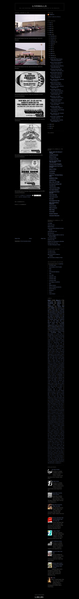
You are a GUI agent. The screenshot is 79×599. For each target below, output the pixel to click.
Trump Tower (50, 458)
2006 (50, 124)
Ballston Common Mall (52, 377)
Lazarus (53, 429)
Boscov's (62, 326)
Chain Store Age (53, 194)
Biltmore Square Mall (53, 322)
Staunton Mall (50, 452)
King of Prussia (61, 331)
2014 (50, 22)
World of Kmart (52, 157)
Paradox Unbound (53, 213)
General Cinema (60, 419)
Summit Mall (61, 452)
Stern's (54, 374)
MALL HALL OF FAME (54, 182)
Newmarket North (55, 438)
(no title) (53, 577)
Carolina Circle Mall (52, 380)
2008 (50, 32)
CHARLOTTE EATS (53, 155)
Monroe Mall (50, 371)
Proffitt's (56, 346)
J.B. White (58, 352)
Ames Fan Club (51, 225)
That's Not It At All (53, 196)
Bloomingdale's (51, 333)
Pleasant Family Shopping (55, 164)
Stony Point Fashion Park (59, 397)
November (52, 38)
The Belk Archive (51, 251)
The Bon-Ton (58, 454)
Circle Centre (53, 367)
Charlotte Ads (52, 185)
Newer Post (17, 238)
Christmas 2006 (52, 280)
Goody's (61, 384)
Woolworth (60, 375)
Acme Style (52, 211)
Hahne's (61, 386)
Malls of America (53, 207)
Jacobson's (50, 428)
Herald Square (52, 331)
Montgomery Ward (51, 390)
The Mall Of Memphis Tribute (54, 244)
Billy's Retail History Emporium (54, 203)
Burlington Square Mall (52, 349)
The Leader (50, 457)
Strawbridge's (60, 374)
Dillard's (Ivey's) (52, 285)
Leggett (52, 307)
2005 (50, 126)
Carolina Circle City (53, 158)
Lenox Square (57, 354)
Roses (53, 394)
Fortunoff (51, 384)
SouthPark (61, 263)
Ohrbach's (61, 441)
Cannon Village (50, 406)
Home (30, 238)
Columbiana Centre (55, 412)
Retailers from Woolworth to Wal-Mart (56, 241)
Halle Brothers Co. (51, 423)
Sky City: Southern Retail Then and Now (55, 161)
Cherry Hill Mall (60, 407)
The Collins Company (53, 399)
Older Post (43, 238)
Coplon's (61, 412)
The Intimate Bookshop (58, 455)
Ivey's (49, 304)
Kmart (49, 429)
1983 (50, 273)
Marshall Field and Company (57, 355)
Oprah (49, 442)
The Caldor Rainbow (54, 189)
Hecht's (59, 302)
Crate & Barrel (52, 293)
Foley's (62, 383)
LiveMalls (39, 6)
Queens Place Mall (51, 448)
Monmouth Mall (52, 328)
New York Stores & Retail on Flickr (55, 257)
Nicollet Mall (62, 438)
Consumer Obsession (54, 215)
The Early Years (52, 265)
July (51, 45)
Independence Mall (58, 342)
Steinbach (55, 452)
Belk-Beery (55, 365)
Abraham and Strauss (53, 364)
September (52, 41)
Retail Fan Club (51, 239)
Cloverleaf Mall (53, 410)
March (51, 53)
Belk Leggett (54, 378)
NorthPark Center (52, 439)
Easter (53, 351)
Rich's (56, 371)
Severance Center (51, 451)
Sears (50, 292)
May (51, 49)
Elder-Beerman (54, 416)
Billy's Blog (52, 209)
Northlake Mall (50, 346)
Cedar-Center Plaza (51, 407)
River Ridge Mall (57, 320)
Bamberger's (59, 348)
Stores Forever (52, 205)
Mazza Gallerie (59, 345)
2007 (50, 34)
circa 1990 (51, 275)
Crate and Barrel (51, 413)
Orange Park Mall (55, 442)
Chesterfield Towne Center (58, 329)
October (52, 40)
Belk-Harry (61, 378)
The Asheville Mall (51, 454)
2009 (50, 30)
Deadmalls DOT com (52, 231)
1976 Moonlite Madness (54, 271)
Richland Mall (58, 448)
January (52, 57)
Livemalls (51, 14)
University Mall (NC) (52, 375)
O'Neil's (56, 441)
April (51, 51)
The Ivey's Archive (52, 252)
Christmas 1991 (52, 278)
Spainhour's (50, 397)
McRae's (50, 432)
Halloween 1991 (52, 276)
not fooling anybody (52, 238)
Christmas (60, 307)
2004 (50, 128)
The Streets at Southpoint (53, 315)
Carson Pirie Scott (59, 406)
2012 (50, 24)
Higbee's (53, 425)
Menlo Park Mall (59, 370)
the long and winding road (55, 184)
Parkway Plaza (51, 445)
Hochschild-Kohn (55, 426)
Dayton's (54, 415)
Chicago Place (50, 409)
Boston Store (60, 403)
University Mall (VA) (59, 458)
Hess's (52, 352)
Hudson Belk (55, 310)
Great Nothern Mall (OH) (53, 422)
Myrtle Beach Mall (56, 435)
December (52, 36)
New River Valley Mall (52, 357)
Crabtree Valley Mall (52, 309)
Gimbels (56, 384)
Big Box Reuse (51, 226)
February (52, 55)
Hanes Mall (61, 306)
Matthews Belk (51, 370)
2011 (50, 26)
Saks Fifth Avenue (60, 317)
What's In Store (52, 169)
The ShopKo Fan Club (54, 200)
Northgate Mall (60, 439)
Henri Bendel (58, 423)
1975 (50, 270)
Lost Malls (50, 223)
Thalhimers (50, 306)
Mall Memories (51, 233)
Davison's (49, 415)
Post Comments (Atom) (26, 241)
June (51, 47)
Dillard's (59, 303)
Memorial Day (56, 432)
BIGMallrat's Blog (53, 178)
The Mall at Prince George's (58, 457)
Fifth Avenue (56, 341)
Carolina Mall (50, 339)
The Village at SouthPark (54, 282)
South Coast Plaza (57, 396)
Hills (53, 368)
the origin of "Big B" (56, 531)
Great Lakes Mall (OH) (52, 386)
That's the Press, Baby (54, 187)
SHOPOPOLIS (52, 180)
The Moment (52, 171)
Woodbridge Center (56, 332)
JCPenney (50, 302)
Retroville (51, 198)
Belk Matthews (53, 403)
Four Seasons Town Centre (56, 313)
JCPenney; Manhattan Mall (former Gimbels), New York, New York (57, 519)
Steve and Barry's (57, 361)
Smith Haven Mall (59, 451)
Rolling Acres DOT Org (53, 243)
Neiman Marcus (52, 288)
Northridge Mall (50, 441)
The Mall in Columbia (60, 400)
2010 (50, 28)
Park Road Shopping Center (57, 444)
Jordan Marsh (51, 387)
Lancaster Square (59, 368)
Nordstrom (51, 290)
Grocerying (51, 173)
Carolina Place (59, 333)
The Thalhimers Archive (57, 541)
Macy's (58, 300)
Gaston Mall (54, 419)
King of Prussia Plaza (59, 335)
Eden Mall (58, 383)
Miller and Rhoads (52, 336)
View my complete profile (54, 16)
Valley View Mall (60, 312)
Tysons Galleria (61, 362)
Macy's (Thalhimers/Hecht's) (55, 287)
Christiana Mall (56, 409)
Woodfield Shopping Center (56, 338)
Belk (50, 283)
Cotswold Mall (56, 381)
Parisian (58, 391)
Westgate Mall (51, 461)
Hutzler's (61, 426)
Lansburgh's (59, 387)
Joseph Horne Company (58, 428)
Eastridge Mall (50, 335)
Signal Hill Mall (61, 336)
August (52, 43)
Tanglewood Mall (55, 326)
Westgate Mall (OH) (59, 461)
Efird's (57, 351)
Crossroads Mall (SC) (59, 413)
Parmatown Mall (55, 393)
